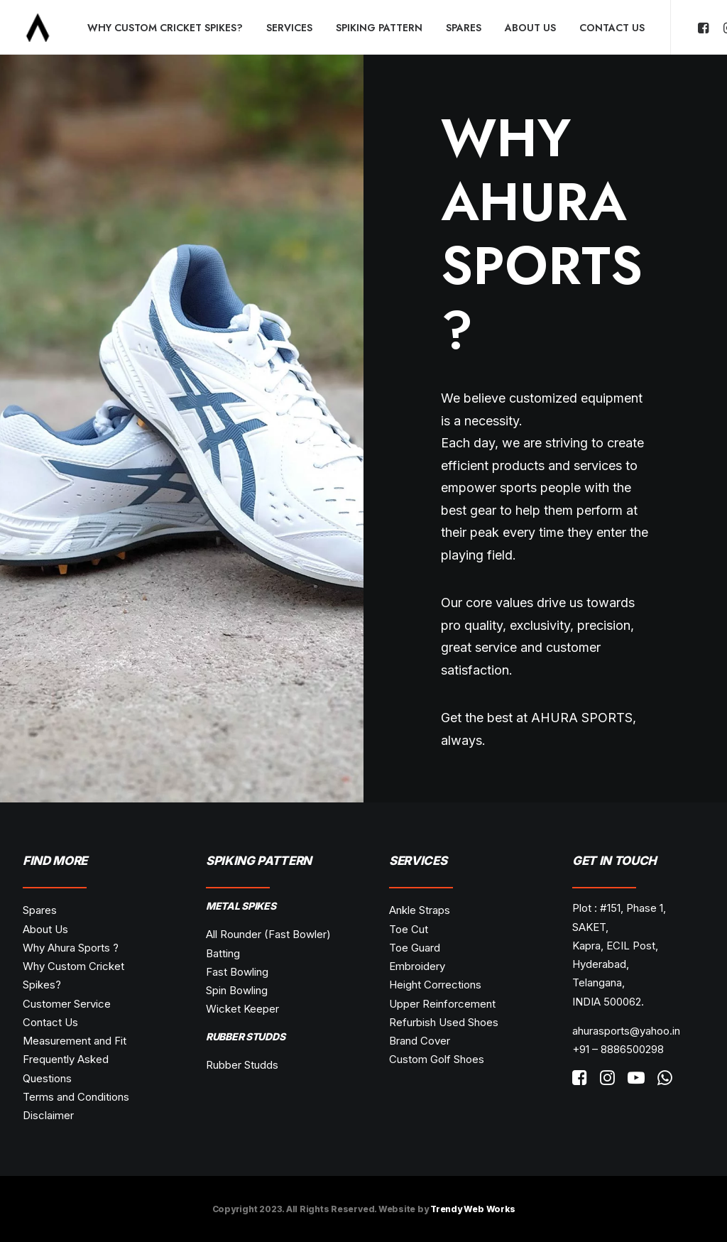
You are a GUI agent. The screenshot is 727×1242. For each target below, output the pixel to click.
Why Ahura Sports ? (71, 947)
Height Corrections (435, 984)
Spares (463, 28)
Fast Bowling (237, 972)
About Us (530, 28)
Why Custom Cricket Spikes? (165, 28)
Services (289, 28)
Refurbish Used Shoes (443, 1022)
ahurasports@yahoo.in (626, 1030)
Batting (223, 953)
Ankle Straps (419, 910)
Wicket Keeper (242, 1008)
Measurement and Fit (74, 1040)
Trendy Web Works (472, 1209)
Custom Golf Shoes (436, 1059)
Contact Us (612, 28)
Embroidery (417, 966)
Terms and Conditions (76, 1097)
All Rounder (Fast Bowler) (268, 934)
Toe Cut (408, 929)
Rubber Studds (242, 1065)
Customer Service (67, 1004)
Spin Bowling (237, 990)
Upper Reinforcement (442, 1004)
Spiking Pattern (379, 28)
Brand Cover (419, 1040)
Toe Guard (414, 947)
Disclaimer (48, 1115)
